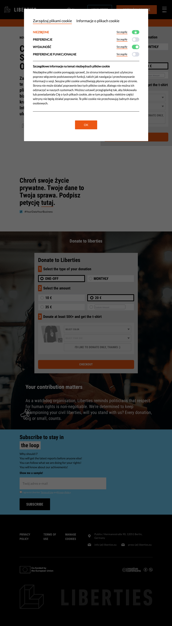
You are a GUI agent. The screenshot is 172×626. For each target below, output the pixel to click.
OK (86, 125)
